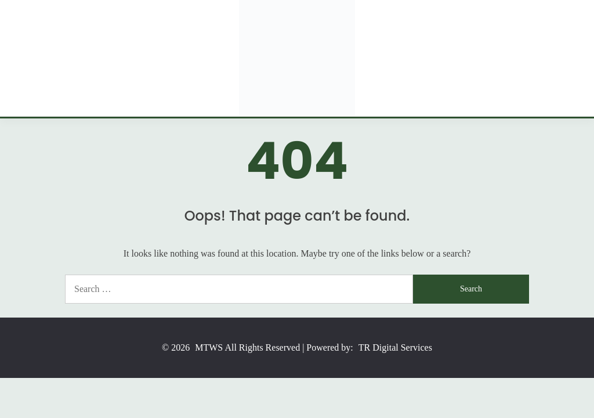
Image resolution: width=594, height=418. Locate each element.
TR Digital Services (395, 347)
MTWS (209, 347)
